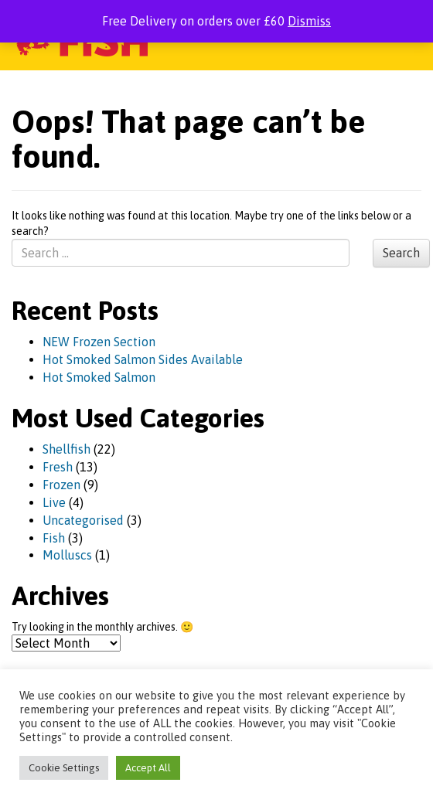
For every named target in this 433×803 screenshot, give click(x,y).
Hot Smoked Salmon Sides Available (143, 359)
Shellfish (66, 449)
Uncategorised (83, 520)
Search (401, 253)
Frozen (61, 485)
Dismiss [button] (309, 21)
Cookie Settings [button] (64, 768)
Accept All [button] (148, 768)
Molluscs (67, 555)
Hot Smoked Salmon (99, 377)
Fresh (58, 467)
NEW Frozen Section (99, 342)
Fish (54, 538)
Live (54, 502)
